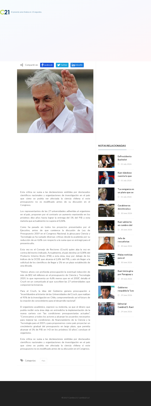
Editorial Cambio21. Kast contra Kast (126, 307)
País (43, 360)
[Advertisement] (55, 161)
